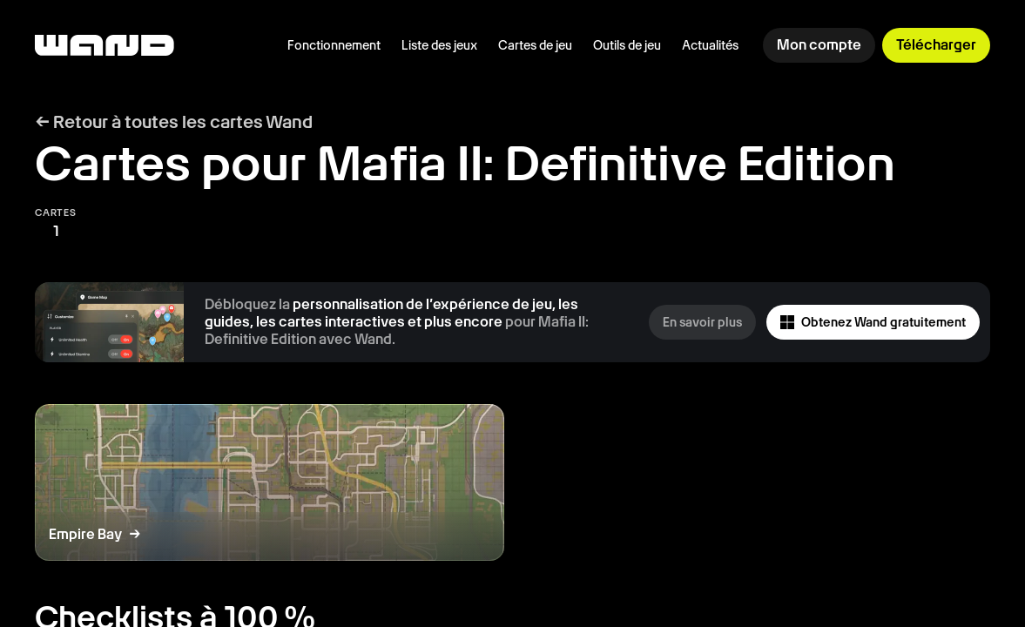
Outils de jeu (627, 45)
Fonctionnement (334, 45)
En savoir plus (702, 322)
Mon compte (819, 45)
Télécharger (936, 45)
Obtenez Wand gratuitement (873, 322)
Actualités (710, 45)
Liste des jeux (439, 45)
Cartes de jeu (535, 45)
